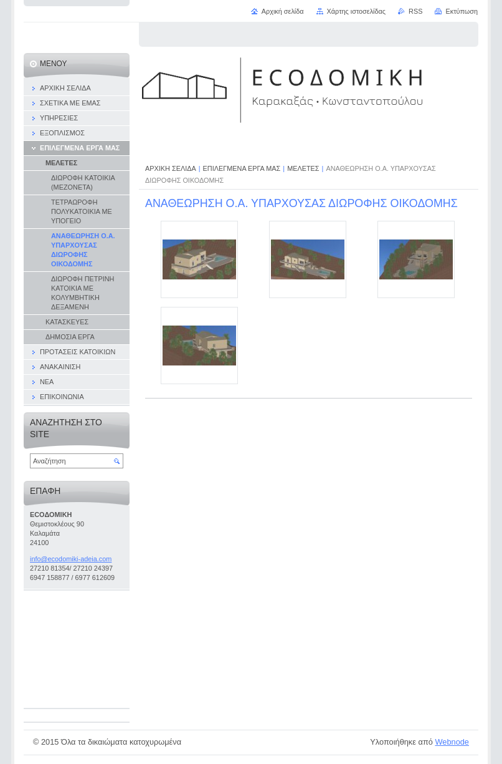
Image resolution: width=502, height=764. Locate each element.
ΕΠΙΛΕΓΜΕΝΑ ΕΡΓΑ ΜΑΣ (242, 168)
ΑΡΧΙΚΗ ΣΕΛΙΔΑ (170, 168)
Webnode (452, 742)
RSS (415, 11)
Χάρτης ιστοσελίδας (356, 11)
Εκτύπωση (461, 11)
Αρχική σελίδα (283, 11)
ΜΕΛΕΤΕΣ (303, 168)
